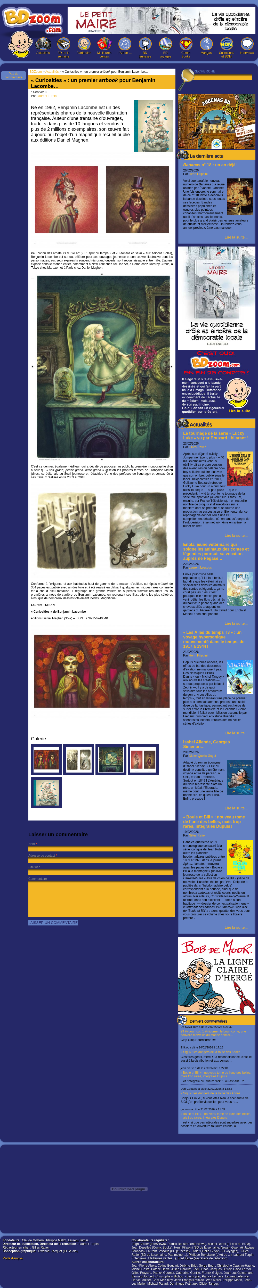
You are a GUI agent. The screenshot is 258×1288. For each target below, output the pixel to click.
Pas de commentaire (13, 75)
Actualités (43, 46)
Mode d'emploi (13, 1258)
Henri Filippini (198, 174)
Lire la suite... (236, 237)
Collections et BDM (226, 47)
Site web (34, 867)
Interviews (247, 46)
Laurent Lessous (200, 567)
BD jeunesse (145, 47)
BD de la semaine (63, 47)
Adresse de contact (41, 855)
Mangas (206, 46)
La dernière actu (206, 156)
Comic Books (186, 47)
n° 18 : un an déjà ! (210, 165)
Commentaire (37, 879)
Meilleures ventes (104, 47)
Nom (31, 844)
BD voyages (165, 47)
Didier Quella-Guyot (202, 756)
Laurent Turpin (47, 96)
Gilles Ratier (197, 447)
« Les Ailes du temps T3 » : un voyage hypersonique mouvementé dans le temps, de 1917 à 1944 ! (213, 639)
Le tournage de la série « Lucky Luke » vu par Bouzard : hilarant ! (215, 435)
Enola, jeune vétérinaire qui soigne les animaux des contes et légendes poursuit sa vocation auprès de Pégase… (216, 551)
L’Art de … (124, 46)
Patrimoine (84, 46)
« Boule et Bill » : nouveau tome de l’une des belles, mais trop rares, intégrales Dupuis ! (214, 821)
